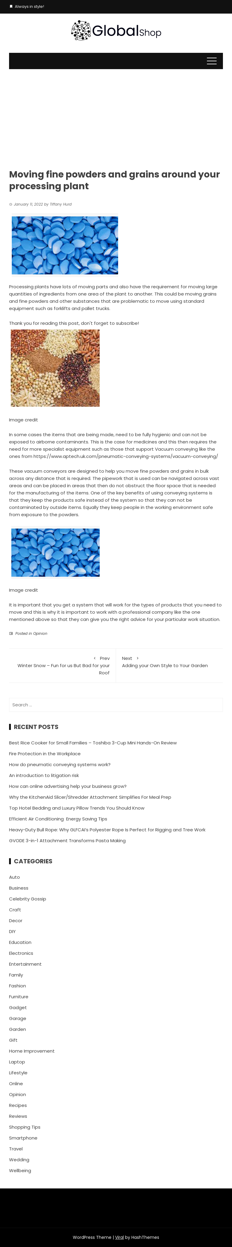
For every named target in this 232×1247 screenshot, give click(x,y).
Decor (15, 920)
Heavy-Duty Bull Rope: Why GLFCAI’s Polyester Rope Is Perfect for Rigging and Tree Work (107, 830)
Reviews (18, 1116)
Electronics (21, 953)
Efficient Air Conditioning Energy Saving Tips (58, 819)
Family (16, 975)
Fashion (17, 986)
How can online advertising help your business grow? (68, 786)
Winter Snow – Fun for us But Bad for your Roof (62, 665)
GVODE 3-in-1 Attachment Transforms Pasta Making (67, 840)
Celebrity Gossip (27, 899)
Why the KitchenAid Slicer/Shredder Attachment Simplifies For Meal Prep (90, 797)
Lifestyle (18, 1073)
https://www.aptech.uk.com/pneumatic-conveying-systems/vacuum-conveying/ (126, 456)
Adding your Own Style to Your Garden (169, 662)
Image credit (23, 420)
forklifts (62, 308)
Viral (119, 1237)
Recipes (18, 1105)
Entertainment (25, 964)
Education (20, 942)
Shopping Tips (24, 1127)
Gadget (18, 1007)
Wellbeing (20, 1170)
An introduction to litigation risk (44, 775)
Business (18, 888)
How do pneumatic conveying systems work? (60, 764)
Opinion (40, 633)
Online (16, 1083)
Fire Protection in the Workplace (45, 753)
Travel (16, 1149)
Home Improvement (32, 1051)
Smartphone (23, 1138)
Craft (15, 909)
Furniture (18, 996)
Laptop (17, 1062)
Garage (17, 1018)
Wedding (19, 1159)
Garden (17, 1029)
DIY (12, 931)
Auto (14, 877)
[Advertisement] (116, 114)
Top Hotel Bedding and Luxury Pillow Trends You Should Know (76, 808)
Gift (13, 1040)
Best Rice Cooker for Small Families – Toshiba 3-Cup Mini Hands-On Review (93, 743)
